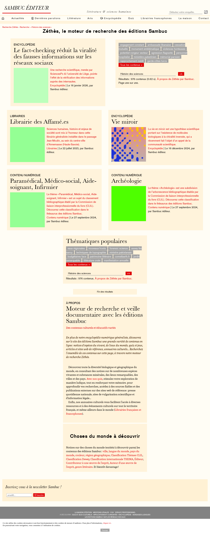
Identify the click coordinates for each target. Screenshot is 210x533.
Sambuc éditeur (26, 8)
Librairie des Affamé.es (41, 121)
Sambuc (93, 518)
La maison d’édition (83, 511)
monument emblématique (144, 48)
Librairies (19, 115)
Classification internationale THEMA (112, 457)
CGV (112, 511)
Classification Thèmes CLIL (126, 453)
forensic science (119, 246)
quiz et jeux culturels (82, 513)
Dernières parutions (46, 18)
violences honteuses (173, 48)
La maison (185, 18)
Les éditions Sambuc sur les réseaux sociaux (105, 515)
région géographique (98, 453)
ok (180, 74)
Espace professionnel (125, 511)
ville (105, 449)
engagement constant (131, 44)
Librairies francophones (156, 18)
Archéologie (127, 180)
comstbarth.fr (122, 254)
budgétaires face (77, 254)
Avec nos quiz (94, 377)
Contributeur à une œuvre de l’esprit (87, 461)
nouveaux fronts (97, 246)
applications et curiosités (105, 513)
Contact (204, 18)
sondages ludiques (141, 513)
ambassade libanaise (158, 44)
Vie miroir (125, 121)
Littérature (74, 18)
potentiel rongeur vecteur (133, 52)
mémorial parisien (169, 56)
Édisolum (102, 518)
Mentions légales (101, 511)
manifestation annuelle (116, 258)
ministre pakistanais (121, 250)
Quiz (131, 18)
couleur (79, 453)
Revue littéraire (120, 518)
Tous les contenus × (130, 64)
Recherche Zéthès (10, 27)
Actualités (18, 18)
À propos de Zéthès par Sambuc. (175, 79)
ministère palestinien (144, 56)
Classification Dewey (77, 457)
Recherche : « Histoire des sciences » (36, 27)
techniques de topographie (91, 250)
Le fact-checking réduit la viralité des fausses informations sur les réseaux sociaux (56, 57)
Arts (90, 18)
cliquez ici (107, 523)
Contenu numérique (127, 173)
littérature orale (92, 258)
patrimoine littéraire (100, 254)
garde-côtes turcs (156, 60)
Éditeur (138, 457)
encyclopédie (125, 513)
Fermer (105, 530)
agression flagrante (161, 52)
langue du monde (119, 449)
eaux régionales (76, 246)
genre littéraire (84, 465)
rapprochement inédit (131, 60)
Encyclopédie (110, 18)
